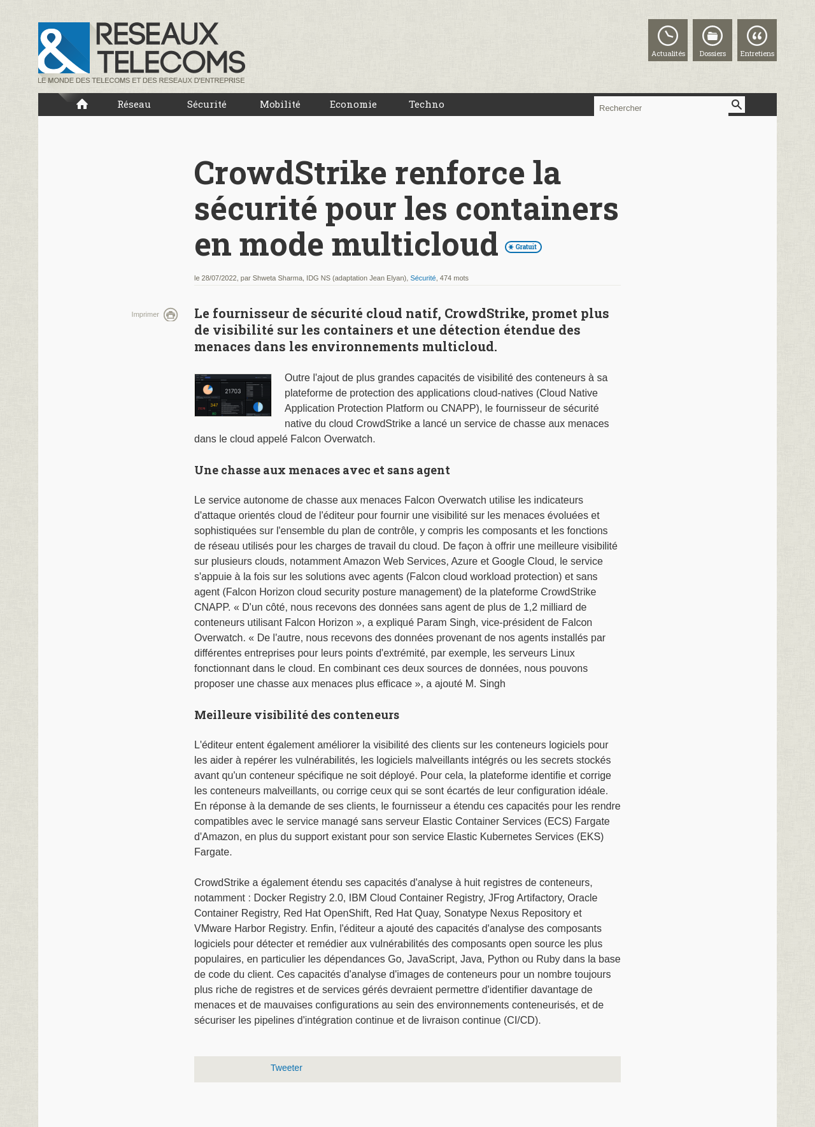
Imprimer (145, 314)
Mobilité (280, 104)
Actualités (668, 53)
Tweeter (286, 1068)
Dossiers (713, 53)
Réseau (134, 104)
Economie (353, 104)
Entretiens (757, 53)
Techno (426, 104)
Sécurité (207, 104)
